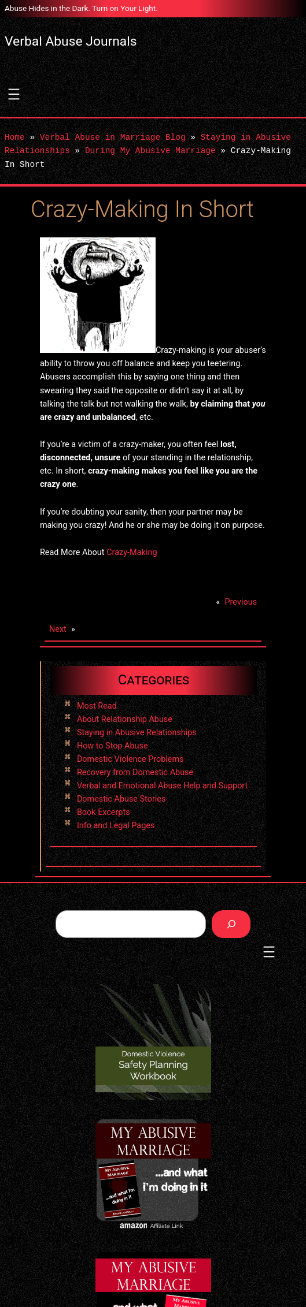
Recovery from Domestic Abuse (135, 772)
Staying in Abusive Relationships (137, 733)
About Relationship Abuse (124, 719)
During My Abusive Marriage (150, 151)
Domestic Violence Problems (130, 759)
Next (58, 629)
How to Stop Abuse (112, 746)
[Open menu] (14, 94)
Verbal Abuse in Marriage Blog (113, 137)
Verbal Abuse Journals (71, 41)
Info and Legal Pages (115, 826)
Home (15, 137)
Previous (240, 602)
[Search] (231, 923)
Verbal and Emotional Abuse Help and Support (162, 786)
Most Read (97, 706)
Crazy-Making (131, 552)
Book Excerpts (103, 812)
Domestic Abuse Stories (121, 799)
